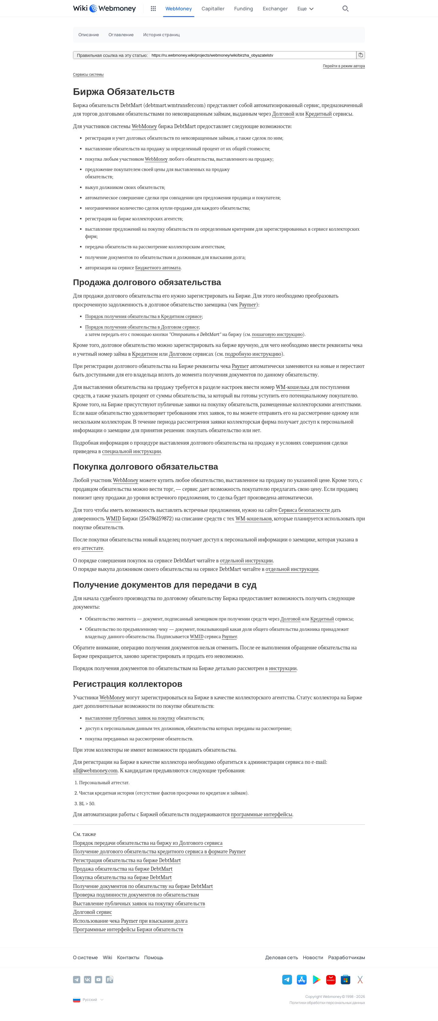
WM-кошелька (292, 387)
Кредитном (145, 354)
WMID (113, 519)
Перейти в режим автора (344, 66)
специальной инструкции (131, 451)
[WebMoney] (112, 8)
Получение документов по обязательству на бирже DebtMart (143, 886)
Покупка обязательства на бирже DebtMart (122, 877)
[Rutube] (109, 979)
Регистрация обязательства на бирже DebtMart (127, 860)
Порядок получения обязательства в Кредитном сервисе (143, 316)
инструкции (283, 668)
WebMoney (144, 126)
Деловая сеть (281, 957)
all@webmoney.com (95, 770)
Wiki (107, 957)
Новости (313, 957)
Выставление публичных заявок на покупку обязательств (139, 903)
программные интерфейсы (261, 814)
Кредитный (318, 114)
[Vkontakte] (87, 979)
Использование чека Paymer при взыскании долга (130, 921)
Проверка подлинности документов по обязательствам (136, 895)
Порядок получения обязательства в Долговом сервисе (142, 327)
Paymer (247, 305)
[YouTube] (98, 979)
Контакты (128, 957)
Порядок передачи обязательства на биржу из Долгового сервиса (148, 843)
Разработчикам (346, 957)
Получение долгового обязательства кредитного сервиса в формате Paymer (159, 851)
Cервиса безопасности (304, 510)
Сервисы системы (88, 74)
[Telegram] (76, 979)
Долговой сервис (92, 912)
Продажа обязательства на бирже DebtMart (122, 869)
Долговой (283, 114)
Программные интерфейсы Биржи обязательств (128, 929)
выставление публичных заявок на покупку (130, 718)
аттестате (92, 548)
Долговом (180, 354)
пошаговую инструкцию (277, 334)
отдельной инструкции (246, 561)
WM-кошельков (253, 519)
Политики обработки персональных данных (327, 1002)
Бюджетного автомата (158, 268)
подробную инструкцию (253, 354)
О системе (85, 957)
